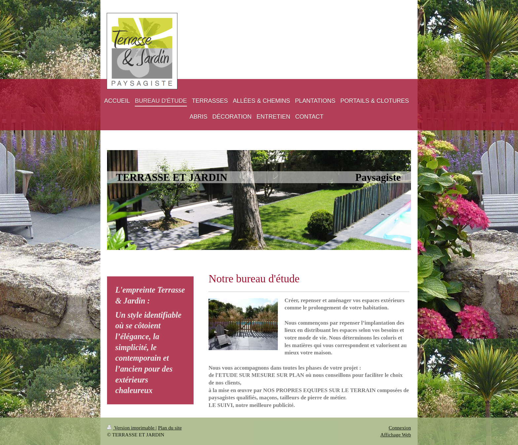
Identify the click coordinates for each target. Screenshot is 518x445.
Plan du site (170, 427)
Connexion (399, 427)
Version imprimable (131, 427)
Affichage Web (395, 434)
